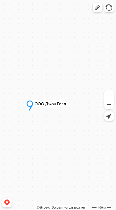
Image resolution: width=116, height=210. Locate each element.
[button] (97, 7)
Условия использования (68, 207)
